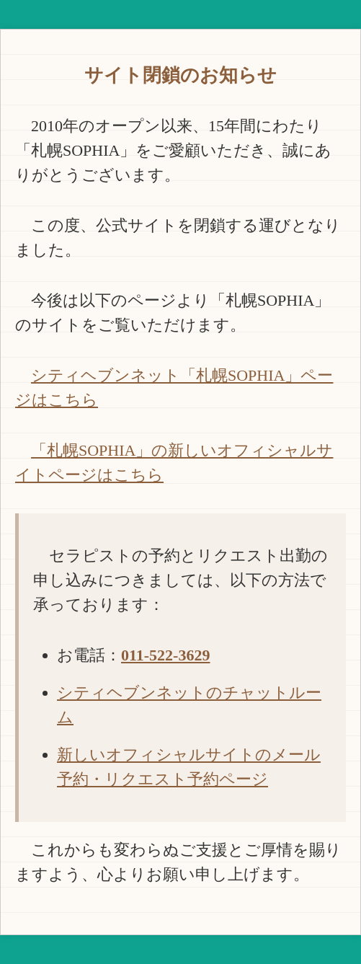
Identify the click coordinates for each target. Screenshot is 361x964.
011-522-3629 (165, 655)
